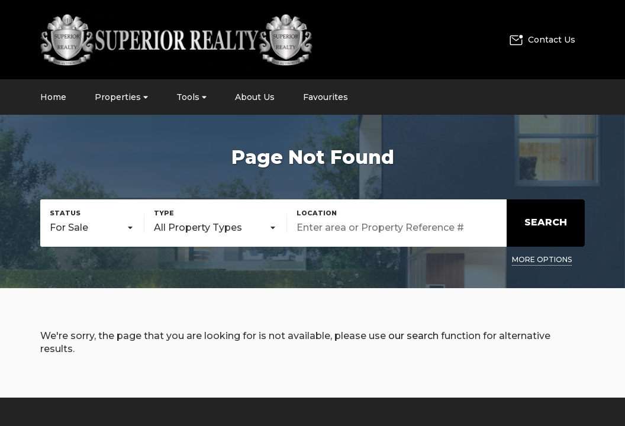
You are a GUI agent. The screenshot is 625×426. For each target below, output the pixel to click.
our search (413, 335)
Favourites (325, 97)
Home (53, 97)
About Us (255, 97)
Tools (191, 97)
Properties (121, 97)
